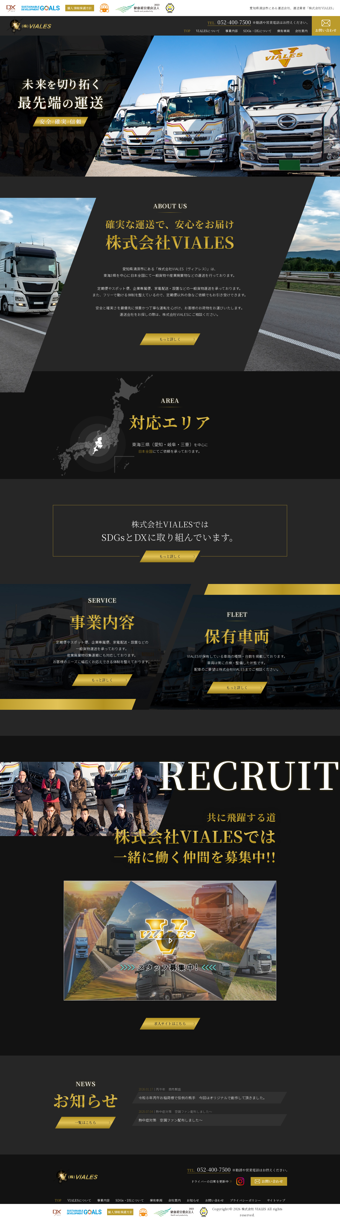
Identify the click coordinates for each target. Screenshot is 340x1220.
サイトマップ (276, 1200)
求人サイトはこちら (170, 1023)
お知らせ (193, 1200)
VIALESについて (208, 31)
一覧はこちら (85, 1122)
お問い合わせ (326, 30)
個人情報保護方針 (79, 8)
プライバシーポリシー (245, 1200)
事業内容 (231, 31)
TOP (187, 31)
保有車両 (283, 31)
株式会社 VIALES (254, 1209)
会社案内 (301, 31)
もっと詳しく (170, 339)
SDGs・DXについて (257, 31)
